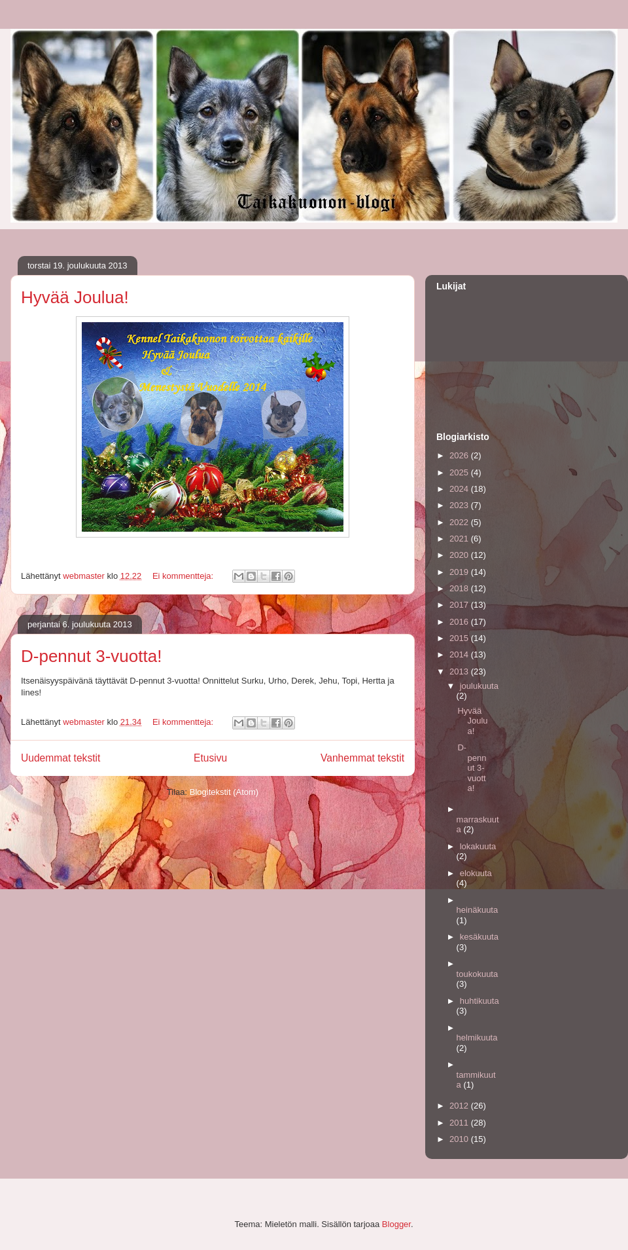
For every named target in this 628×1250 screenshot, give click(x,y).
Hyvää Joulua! (75, 297)
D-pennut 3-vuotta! (91, 656)
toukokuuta (477, 974)
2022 (460, 522)
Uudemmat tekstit (60, 757)
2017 (460, 605)
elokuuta (476, 873)
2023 (460, 505)
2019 (460, 572)
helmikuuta (477, 1037)
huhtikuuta (479, 1001)
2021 (460, 538)
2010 (460, 1139)
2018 (460, 588)
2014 (460, 654)
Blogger (396, 1224)
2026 (460, 455)
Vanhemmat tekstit (362, 757)
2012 (460, 1106)
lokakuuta (478, 846)
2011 (460, 1123)
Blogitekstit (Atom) (224, 792)
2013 (460, 671)
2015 (460, 638)
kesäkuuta (479, 937)
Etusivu (210, 757)
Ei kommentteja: (184, 576)
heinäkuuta (477, 910)
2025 (460, 472)
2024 (460, 489)
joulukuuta (479, 686)
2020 (460, 555)
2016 (460, 622)
